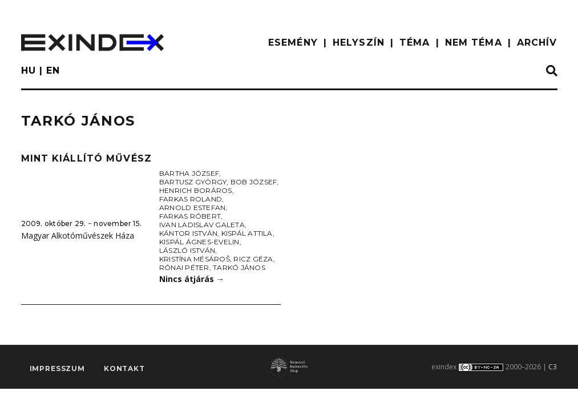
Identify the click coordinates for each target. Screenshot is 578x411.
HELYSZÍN (359, 42)
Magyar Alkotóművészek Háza (77, 235)
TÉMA (414, 42)
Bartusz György (193, 182)
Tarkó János (239, 267)
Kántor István (188, 233)
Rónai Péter (184, 267)
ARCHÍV (537, 42)
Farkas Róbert (190, 216)
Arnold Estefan (192, 207)
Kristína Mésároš (194, 259)
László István (187, 250)
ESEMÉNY (293, 42)
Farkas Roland (190, 199)
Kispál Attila (247, 233)
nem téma (473, 42)
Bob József (254, 182)
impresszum (57, 369)
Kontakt (124, 369)
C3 (552, 367)
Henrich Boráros (195, 190)
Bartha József (189, 173)
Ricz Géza (253, 259)
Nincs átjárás (191, 278)
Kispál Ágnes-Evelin (199, 241)
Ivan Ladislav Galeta (202, 224)
